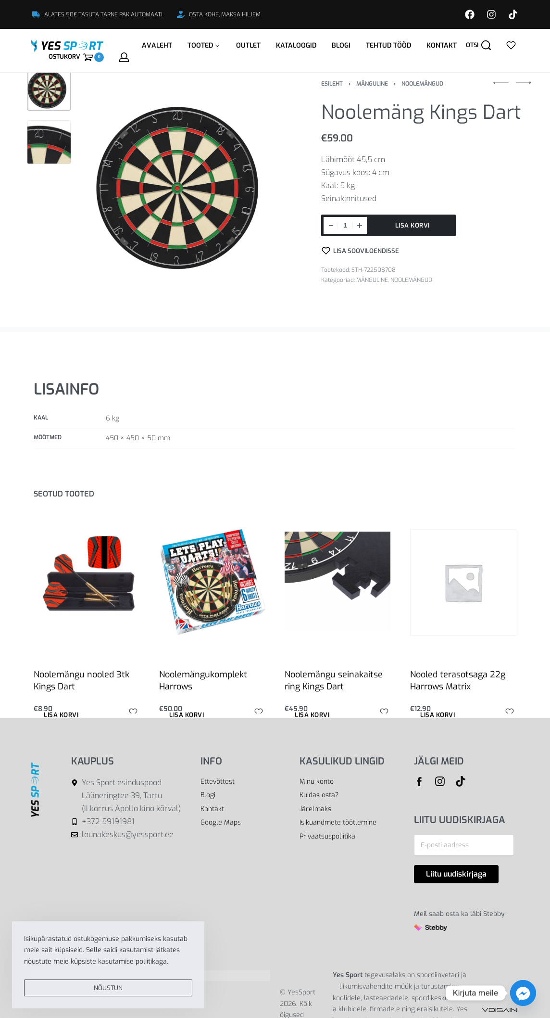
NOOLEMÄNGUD (422, 84)
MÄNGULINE (372, 84)
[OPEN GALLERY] (185, 187)
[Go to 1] (49, 89)
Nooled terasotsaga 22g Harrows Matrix (457, 680)
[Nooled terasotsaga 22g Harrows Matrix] (463, 582)
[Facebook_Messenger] (523, 993)
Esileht (332, 84)
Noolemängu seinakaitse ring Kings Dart (334, 680)
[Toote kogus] (345, 225)
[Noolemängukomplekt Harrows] (212, 582)
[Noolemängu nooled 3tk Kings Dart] (87, 582)
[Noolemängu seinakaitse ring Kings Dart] (338, 582)
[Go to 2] (49, 142)
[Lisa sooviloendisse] (360, 250)
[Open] (511, 45)
